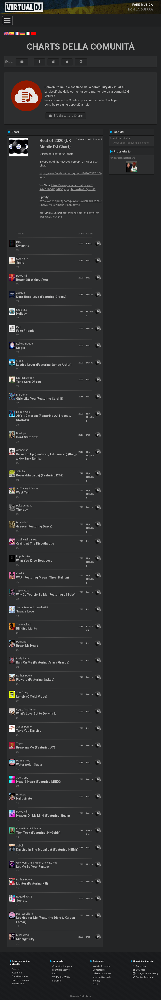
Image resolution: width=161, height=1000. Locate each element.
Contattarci (98, 969)
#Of (42, 216)
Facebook (139, 966)
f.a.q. (55, 973)
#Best (95, 212)
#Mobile (73, 212)
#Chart (88, 212)
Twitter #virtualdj (143, 977)
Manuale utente (61, 969)
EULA (95, 984)
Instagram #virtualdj (145, 973)
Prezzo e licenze (20, 980)
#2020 (48, 216)
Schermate (18, 983)
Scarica (16, 969)
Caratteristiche (20, 976)
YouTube (139, 969)
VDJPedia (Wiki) (61, 977)
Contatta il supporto (63, 966)
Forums (56, 980)
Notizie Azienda (101, 966)
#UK (42, 212)
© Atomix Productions (80, 996)
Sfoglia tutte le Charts (66, 115)
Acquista (17, 972)
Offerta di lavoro (101, 973)
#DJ (81, 212)
